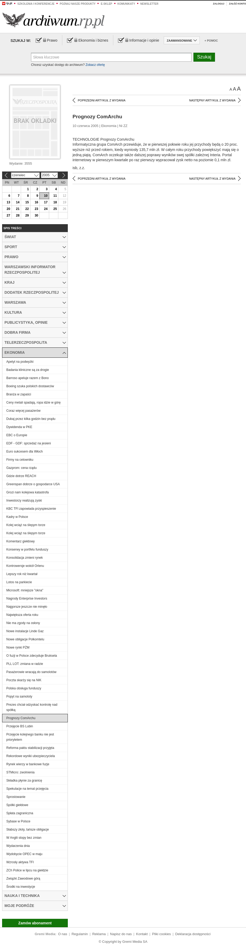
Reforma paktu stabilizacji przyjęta (30, 748)
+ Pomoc (211, 40)
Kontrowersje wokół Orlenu (25, 566)
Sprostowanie (15, 797)
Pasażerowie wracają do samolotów (31, 672)
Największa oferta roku (22, 615)
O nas (62, 934)
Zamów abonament (35, 923)
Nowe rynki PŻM (17, 647)
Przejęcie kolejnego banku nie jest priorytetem (30, 737)
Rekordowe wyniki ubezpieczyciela (30, 756)
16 (36, 202)
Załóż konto (237, 3)
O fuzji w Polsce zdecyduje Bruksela (31, 655)
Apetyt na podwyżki (19, 362)
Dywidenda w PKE (19, 427)
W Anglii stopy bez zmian (23, 838)
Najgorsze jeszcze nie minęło (26, 607)
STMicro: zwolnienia (20, 772)
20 (8, 209)
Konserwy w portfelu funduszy (27, 549)
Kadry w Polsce (17, 517)
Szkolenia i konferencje (35, 3)
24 (45, 209)
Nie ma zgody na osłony (23, 623)
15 (27, 202)
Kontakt (142, 934)
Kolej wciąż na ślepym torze (25, 525)
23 (36, 209)
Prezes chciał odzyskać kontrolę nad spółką (31, 707)
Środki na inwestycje (20, 887)
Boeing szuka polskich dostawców (30, 386)
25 (55, 209)
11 (55, 196)
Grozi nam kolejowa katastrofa (27, 492)
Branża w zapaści (18, 394)
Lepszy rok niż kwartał (21, 574)
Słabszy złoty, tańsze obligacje (27, 829)
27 (8, 215)
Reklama (99, 934)
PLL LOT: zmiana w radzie (24, 664)
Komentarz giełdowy (20, 541)
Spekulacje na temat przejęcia (27, 789)
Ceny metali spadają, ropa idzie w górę (33, 402)
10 (45, 196)
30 (36, 215)
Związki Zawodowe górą (23, 878)
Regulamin (79, 934)
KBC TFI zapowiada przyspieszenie (31, 509)
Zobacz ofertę (95, 65)
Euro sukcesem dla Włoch (24, 451)
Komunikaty (126, 3)
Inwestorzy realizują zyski (24, 500)
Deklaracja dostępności (193, 934)
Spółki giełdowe (17, 805)
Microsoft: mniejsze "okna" (24, 590)
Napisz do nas (121, 934)
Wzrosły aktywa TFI (20, 862)
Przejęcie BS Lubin (19, 726)
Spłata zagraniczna (19, 813)
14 (17, 202)
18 (55, 202)
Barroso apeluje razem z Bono (27, 378)
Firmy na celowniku (19, 460)
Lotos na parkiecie (19, 582)
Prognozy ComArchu (20, 718)
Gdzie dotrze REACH (21, 476)
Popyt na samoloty (19, 696)
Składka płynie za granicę (24, 780)
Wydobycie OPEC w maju (24, 854)
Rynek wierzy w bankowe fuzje (27, 764)
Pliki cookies (161, 934)
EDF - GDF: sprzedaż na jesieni (28, 443)
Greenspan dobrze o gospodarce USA (33, 484)
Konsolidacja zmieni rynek (24, 558)
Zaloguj (218, 3)
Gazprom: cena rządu (21, 468)
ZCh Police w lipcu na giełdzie (27, 870)
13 (8, 202)
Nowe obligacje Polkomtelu (25, 639)
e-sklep (106, 3)
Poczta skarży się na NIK (23, 680)
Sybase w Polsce (18, 821)
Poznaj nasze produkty (77, 3)
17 (45, 202)
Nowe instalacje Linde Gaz (25, 631)
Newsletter (149, 3)
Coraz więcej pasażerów (23, 411)
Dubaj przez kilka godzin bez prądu (30, 419)
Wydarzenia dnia (18, 846)
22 (27, 209)
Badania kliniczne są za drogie (27, 370)
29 (27, 215)
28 (17, 215)
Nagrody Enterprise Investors (26, 598)
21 (17, 209)
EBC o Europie (16, 435)
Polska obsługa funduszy (23, 688)
